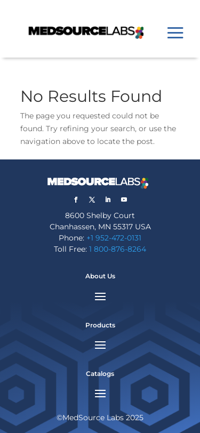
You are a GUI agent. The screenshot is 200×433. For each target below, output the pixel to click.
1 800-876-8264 (117, 249)
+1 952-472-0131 (113, 238)
